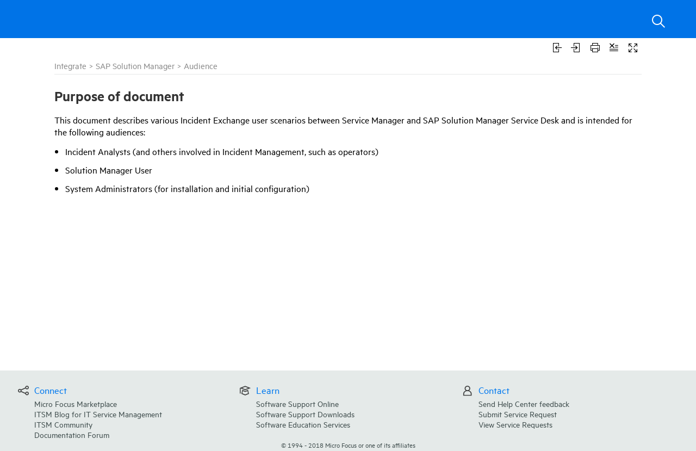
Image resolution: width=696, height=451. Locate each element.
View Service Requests (515, 424)
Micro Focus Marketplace (75, 403)
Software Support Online (297, 403)
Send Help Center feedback (523, 403)
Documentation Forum (71, 434)
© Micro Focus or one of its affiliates (348, 444)
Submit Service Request (517, 414)
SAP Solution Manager (135, 65)
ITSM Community (63, 424)
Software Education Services (303, 424)
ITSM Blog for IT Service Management (98, 414)
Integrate (70, 65)
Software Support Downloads (305, 414)
